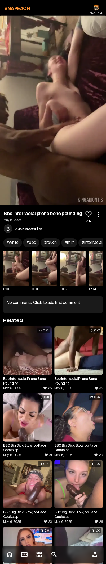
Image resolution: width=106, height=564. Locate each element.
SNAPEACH (17, 8)
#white (12, 242)
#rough (50, 242)
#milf (69, 242)
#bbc (31, 242)
